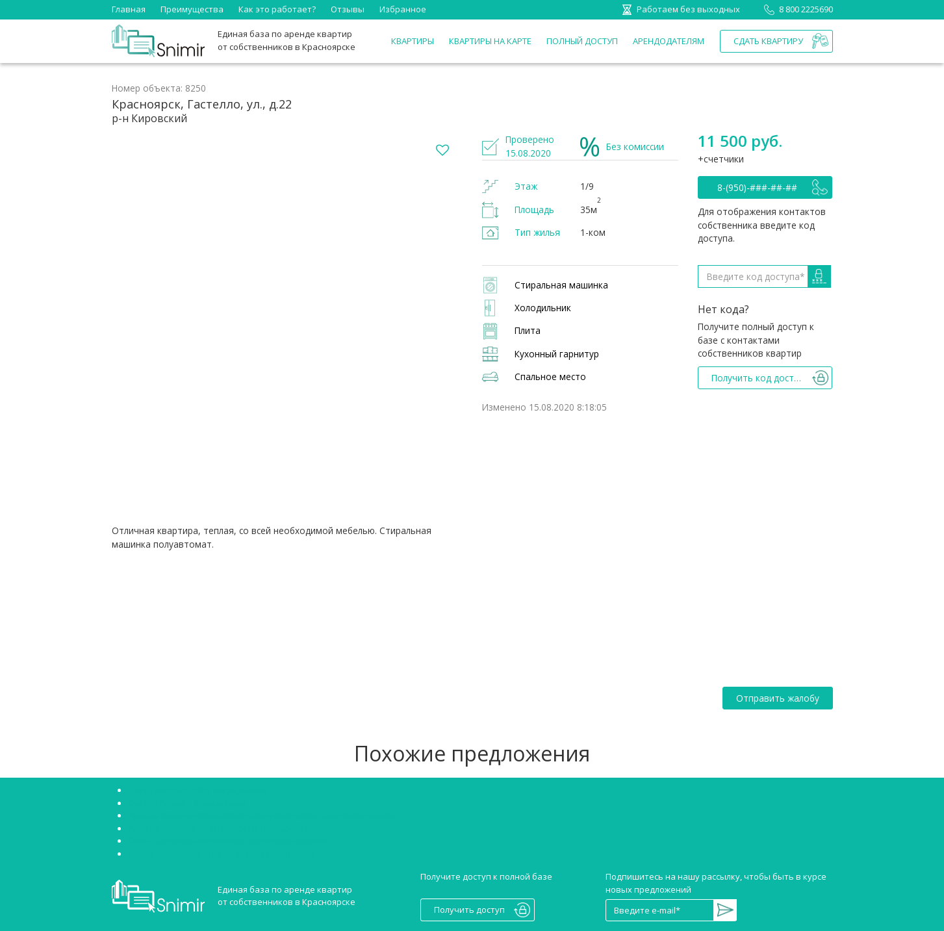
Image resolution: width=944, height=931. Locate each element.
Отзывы (347, 9)
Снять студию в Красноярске (188, 803)
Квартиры (412, 41)
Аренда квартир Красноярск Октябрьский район (229, 828)
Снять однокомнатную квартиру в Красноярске (227, 841)
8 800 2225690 (796, 9)
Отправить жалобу (777, 698)
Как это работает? (277, 9)
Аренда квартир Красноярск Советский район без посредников (261, 815)
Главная (129, 9)
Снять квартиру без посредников (198, 790)
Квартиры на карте (490, 41)
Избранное (402, 9)
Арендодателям (668, 41)
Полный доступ (582, 41)
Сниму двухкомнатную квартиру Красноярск (221, 854)
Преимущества (191, 9)
